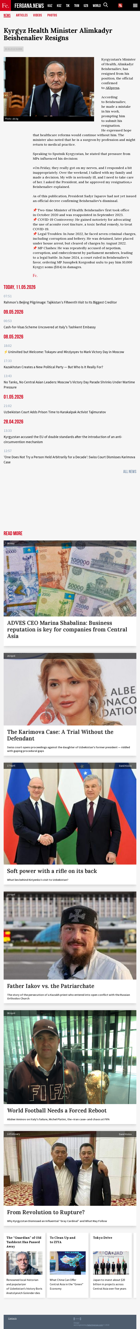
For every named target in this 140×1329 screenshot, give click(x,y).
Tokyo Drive (102, 1238)
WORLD (98, 5)
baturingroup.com (95, 1325)
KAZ (50, 5)
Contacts (12, 1318)
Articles (22, 15)
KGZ (59, 5)
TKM (77, 5)
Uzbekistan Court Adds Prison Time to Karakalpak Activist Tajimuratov (55, 412)
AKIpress (112, 88)
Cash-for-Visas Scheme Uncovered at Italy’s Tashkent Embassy (50, 327)
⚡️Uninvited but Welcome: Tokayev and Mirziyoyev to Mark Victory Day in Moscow (64, 352)
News (7, 15)
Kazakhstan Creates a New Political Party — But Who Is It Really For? (53, 367)
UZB (87, 5)
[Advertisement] (70, 503)
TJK (68, 5)
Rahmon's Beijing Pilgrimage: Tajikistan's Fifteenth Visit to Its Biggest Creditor (60, 302)
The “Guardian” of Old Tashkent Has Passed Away (23, 1242)
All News (129, 471)
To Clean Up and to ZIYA (62, 1240)
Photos (52, 15)
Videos (37, 15)
